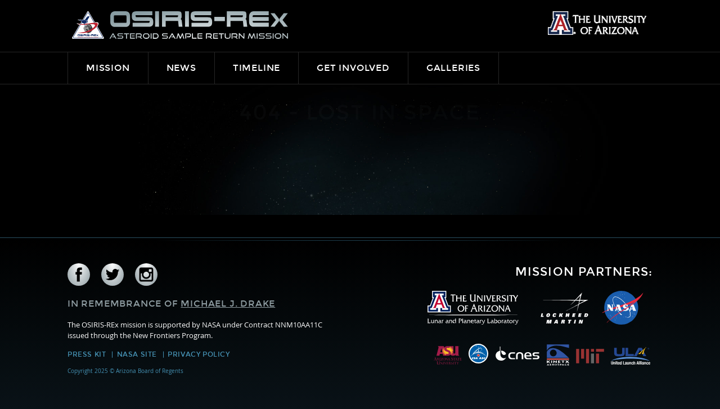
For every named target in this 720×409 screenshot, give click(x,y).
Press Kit (87, 354)
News (181, 67)
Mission (108, 67)
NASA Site (137, 354)
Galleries (453, 67)
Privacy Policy (199, 354)
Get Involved (353, 67)
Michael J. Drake (228, 303)
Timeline (256, 67)
